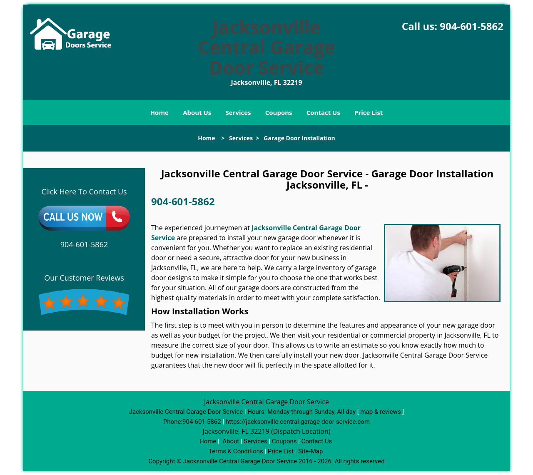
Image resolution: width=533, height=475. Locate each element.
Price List (368, 112)
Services (238, 112)
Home (159, 112)
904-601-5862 (471, 26)
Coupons (278, 112)
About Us (197, 112)
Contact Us (323, 112)
